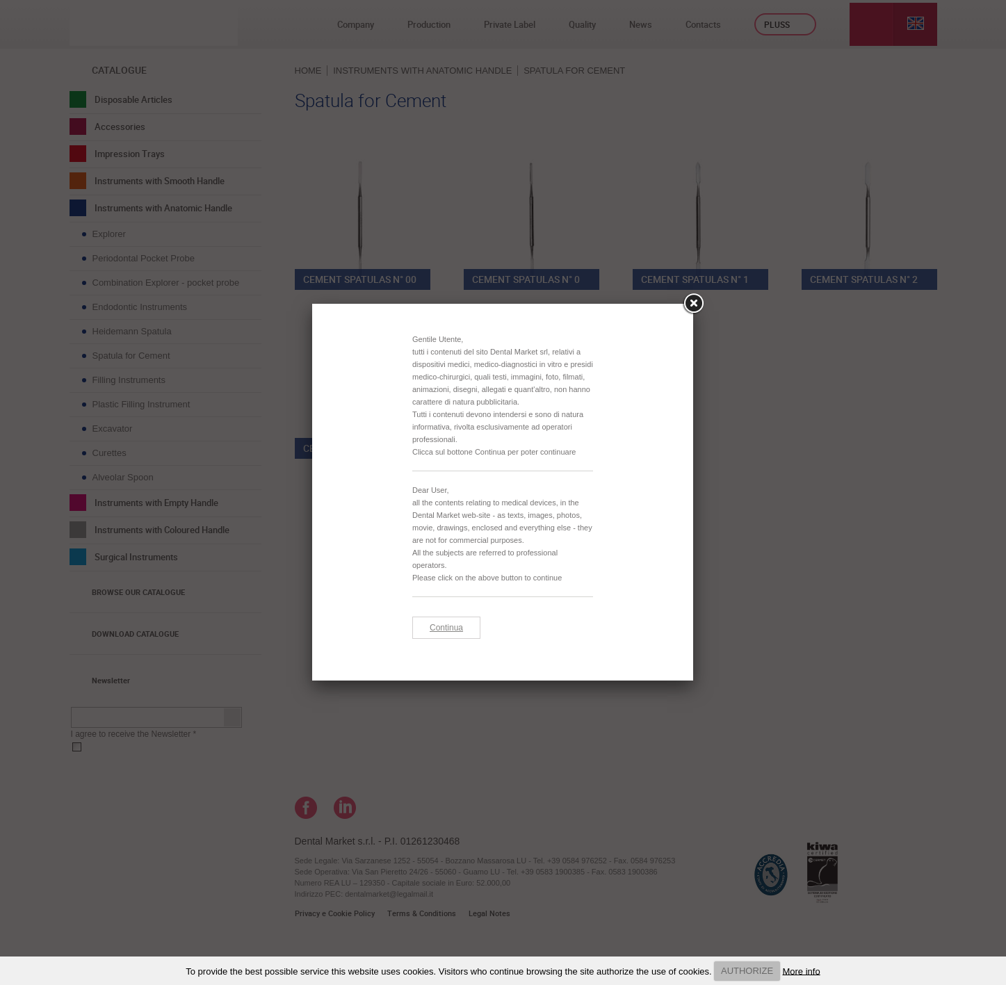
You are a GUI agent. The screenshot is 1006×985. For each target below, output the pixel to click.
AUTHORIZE (747, 971)
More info (801, 971)
